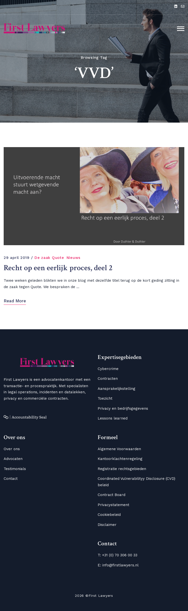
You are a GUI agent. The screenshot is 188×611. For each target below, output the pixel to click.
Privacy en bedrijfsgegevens (123, 408)
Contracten (108, 378)
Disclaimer (107, 524)
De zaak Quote (49, 257)
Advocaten (13, 459)
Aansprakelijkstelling (116, 388)
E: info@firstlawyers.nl (118, 565)
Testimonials (15, 469)
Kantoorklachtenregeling (120, 459)
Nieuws (74, 257)
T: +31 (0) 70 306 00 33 (117, 555)
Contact (11, 478)
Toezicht (105, 398)
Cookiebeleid (109, 514)
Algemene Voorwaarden (119, 449)
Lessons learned (113, 418)
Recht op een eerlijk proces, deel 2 (58, 268)
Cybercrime (108, 369)
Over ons (12, 449)
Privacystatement (113, 505)
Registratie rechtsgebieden (122, 469)
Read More (15, 300)
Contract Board (111, 495)
